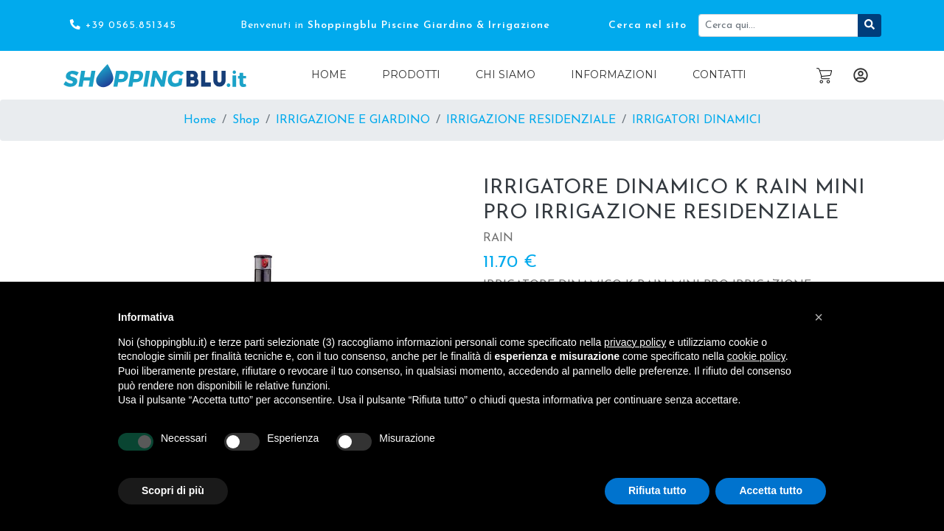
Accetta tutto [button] (770, 490)
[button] (818, 317)
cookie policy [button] (756, 356)
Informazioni (614, 74)
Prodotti (411, 74)
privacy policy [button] (635, 342)
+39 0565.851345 (122, 25)
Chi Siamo (505, 74)
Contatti (719, 74)
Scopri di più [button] (173, 490)
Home (329, 74)
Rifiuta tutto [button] (657, 490)
